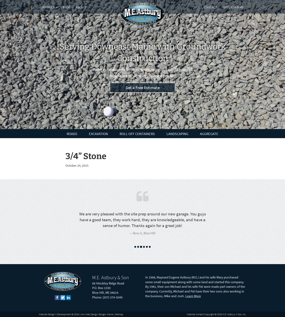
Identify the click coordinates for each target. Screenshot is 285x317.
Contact (210, 7)
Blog (67, 7)
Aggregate (209, 133)
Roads (72, 133)
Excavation (98, 133)
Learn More (193, 296)
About (81, 7)
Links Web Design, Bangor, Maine (96, 314)
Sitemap (119, 314)
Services (49, 7)
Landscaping (177, 133)
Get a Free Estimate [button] (143, 87)
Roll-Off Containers (137, 133)
